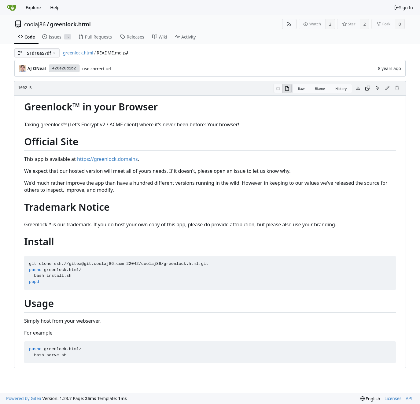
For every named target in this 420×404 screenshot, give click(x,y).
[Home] (11, 7)
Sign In (403, 7)
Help (55, 7)
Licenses (393, 398)
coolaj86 (35, 24)
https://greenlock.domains (107, 159)
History (341, 88)
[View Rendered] (287, 88)
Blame (320, 88)
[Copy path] (125, 53)
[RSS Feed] (289, 24)
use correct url (96, 69)
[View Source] (278, 88)
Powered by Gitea (23, 398)
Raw (301, 88)
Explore (33, 7)
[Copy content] (368, 88)
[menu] (370, 399)
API (409, 398)
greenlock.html (70, 24)
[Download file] (358, 88)
